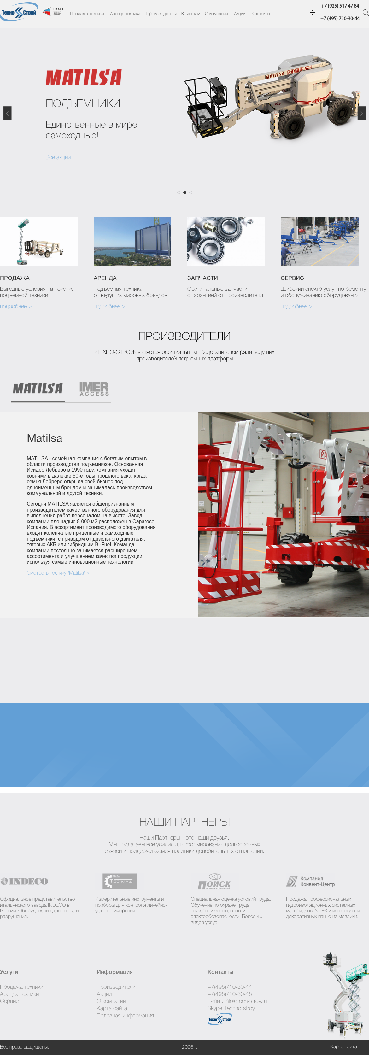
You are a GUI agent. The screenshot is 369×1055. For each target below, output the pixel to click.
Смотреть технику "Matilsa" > (58, 573)
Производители (161, 14)
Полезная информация (125, 1015)
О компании (216, 14)
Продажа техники (87, 14)
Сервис (9, 1001)
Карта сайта (112, 1008)
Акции (239, 14)
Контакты (261, 14)
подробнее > (16, 306)
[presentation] (38, 391)
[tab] (41, 391)
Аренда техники (125, 14)
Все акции (58, 157)
